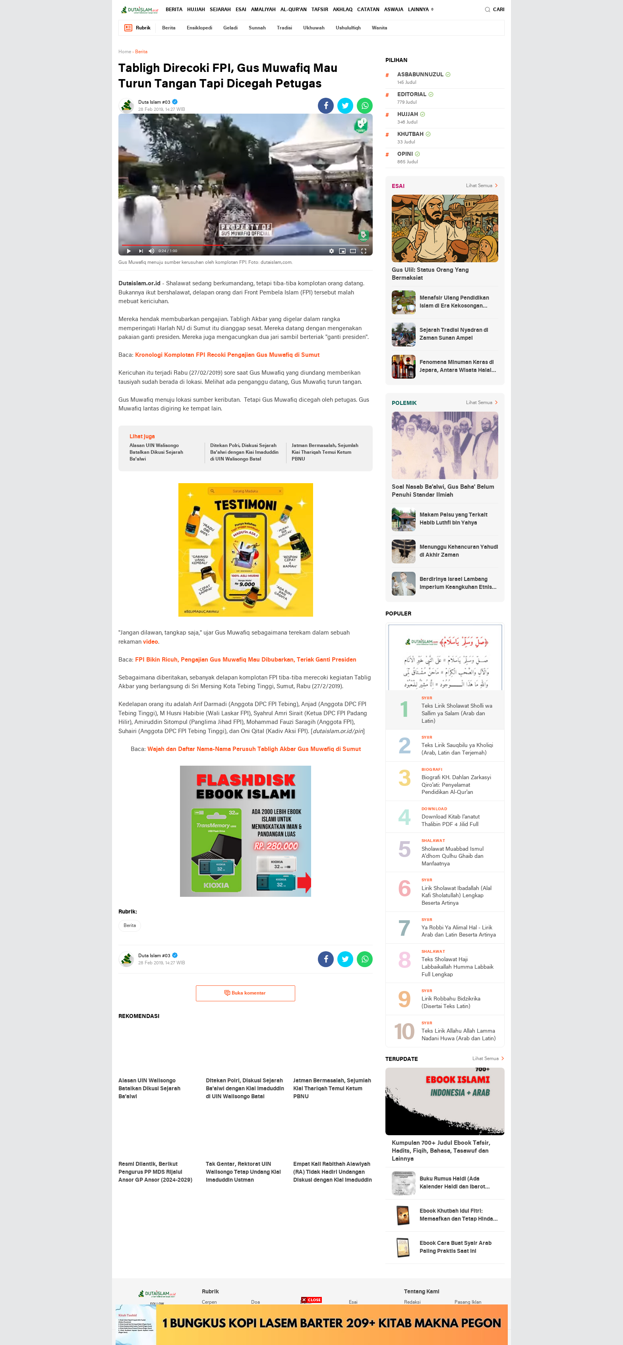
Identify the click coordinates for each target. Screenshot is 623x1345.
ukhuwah (314, 28)
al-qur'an (294, 10)
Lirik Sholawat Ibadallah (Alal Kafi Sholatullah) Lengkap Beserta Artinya (456, 896)
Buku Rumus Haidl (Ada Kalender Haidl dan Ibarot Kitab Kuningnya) (452, 1183)
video (150, 642)
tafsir (320, 10)
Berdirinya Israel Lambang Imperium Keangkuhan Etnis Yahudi (456, 584)
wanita (379, 28)
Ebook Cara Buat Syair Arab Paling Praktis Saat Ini (455, 1247)
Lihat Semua (479, 186)
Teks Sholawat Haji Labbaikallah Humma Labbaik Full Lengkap (457, 967)
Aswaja (393, 10)
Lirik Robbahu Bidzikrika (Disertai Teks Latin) (451, 1003)
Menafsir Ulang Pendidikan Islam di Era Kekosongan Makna (454, 302)
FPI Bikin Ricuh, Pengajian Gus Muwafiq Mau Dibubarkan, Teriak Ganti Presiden (245, 660)
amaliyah (263, 10)
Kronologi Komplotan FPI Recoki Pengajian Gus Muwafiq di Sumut (227, 355)
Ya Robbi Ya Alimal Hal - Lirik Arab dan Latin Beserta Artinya (459, 932)
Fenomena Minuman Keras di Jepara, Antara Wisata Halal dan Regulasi (457, 367)
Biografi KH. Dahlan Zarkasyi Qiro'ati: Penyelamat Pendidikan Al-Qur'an (456, 785)
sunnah (257, 28)
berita (174, 10)
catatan (368, 10)
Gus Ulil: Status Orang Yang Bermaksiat (430, 274)
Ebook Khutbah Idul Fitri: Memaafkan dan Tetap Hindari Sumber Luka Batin (458, 1215)
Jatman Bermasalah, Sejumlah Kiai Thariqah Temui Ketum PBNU (325, 452)
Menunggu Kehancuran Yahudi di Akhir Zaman (459, 551)
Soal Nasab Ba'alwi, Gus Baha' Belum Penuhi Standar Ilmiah (443, 491)
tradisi (284, 28)
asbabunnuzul (420, 75)
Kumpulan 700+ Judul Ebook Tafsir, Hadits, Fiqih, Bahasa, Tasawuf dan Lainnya (441, 1151)
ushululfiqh (348, 28)
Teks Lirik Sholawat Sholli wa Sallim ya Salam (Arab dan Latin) (457, 713)
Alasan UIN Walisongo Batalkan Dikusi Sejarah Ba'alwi (156, 452)
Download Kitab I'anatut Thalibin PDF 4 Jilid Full (451, 821)
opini (405, 154)
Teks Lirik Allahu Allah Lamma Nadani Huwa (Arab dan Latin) (459, 1035)
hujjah (196, 10)
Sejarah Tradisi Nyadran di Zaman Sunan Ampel (454, 334)
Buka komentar (245, 993)
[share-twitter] (345, 106)
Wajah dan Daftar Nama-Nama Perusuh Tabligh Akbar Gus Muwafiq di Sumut (254, 749)
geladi (230, 28)
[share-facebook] (326, 106)
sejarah (220, 10)
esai (241, 10)
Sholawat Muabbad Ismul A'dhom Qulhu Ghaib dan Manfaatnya (453, 856)
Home (124, 52)
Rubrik (137, 28)
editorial (411, 95)
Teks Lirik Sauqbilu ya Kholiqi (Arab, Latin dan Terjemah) (457, 749)
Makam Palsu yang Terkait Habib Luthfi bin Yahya (454, 519)
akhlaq (342, 10)
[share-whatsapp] (365, 106)
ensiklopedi (199, 28)
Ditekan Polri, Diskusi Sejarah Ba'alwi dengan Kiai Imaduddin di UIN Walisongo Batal (244, 452)
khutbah (410, 134)
